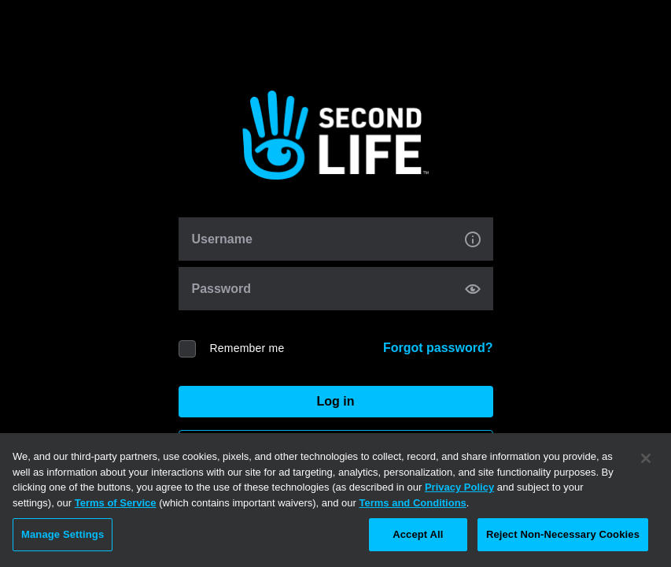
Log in (336, 401)
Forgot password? (438, 347)
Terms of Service (116, 503)
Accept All (418, 534)
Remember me (247, 348)
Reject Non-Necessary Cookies (563, 534)
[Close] (646, 458)
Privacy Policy (459, 487)
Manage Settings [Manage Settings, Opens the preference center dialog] (62, 534)
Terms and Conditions (412, 503)
